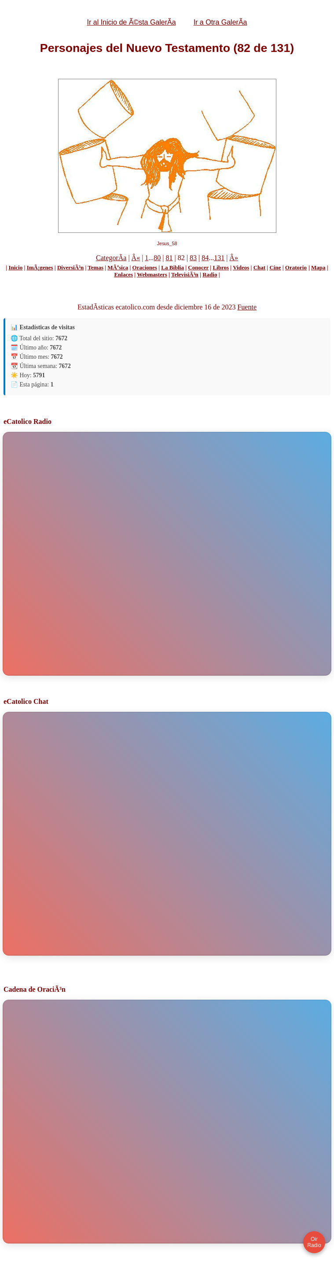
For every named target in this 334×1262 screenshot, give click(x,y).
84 (205, 257)
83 (193, 257)
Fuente (247, 307)
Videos (241, 267)
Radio (209, 274)
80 (157, 257)
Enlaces (123, 274)
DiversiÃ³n (70, 267)
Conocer (198, 267)
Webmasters (152, 274)
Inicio (15, 267)
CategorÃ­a (111, 257)
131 (219, 257)
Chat (259, 267)
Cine (275, 267)
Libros (221, 267)
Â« (136, 257)
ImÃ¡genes (40, 267)
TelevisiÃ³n (184, 274)
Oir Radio (314, 1242)
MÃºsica (117, 267)
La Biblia (172, 267)
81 (169, 257)
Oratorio (296, 267)
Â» (233, 257)
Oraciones (144, 267)
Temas (95, 267)
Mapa (318, 267)
